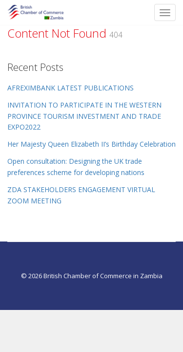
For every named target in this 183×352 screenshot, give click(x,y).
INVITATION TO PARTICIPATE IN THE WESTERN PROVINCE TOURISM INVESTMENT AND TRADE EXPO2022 (84, 116)
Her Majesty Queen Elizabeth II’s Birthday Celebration (91, 144)
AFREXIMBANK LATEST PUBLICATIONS (70, 87)
